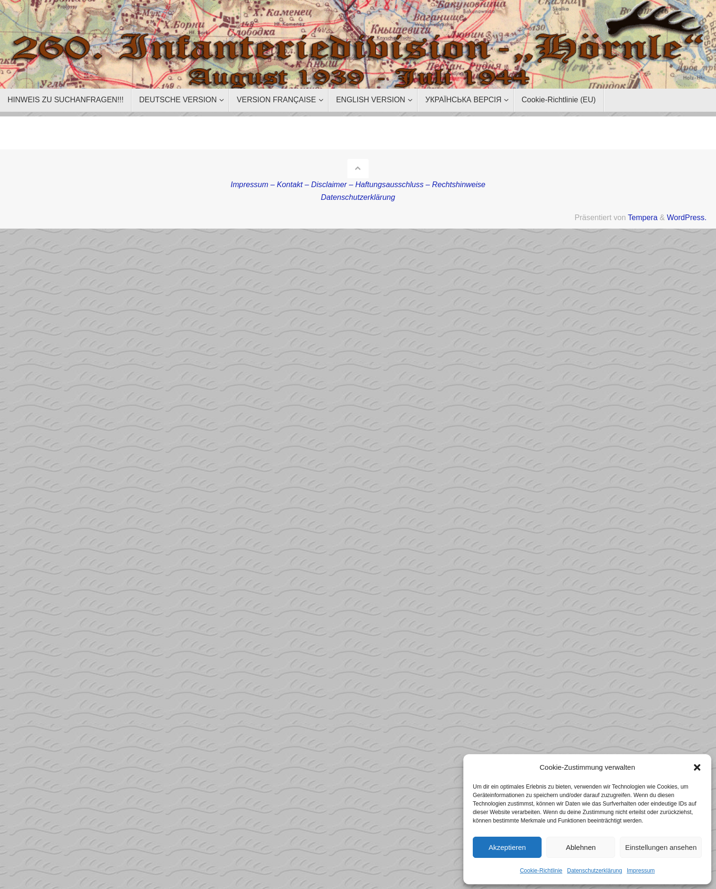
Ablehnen (580, 847)
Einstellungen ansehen (661, 847)
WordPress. (687, 217)
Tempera (643, 217)
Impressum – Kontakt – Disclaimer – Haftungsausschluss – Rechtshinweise (358, 184)
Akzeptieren (507, 847)
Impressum (641, 870)
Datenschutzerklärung (594, 870)
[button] (697, 767)
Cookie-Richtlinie (541, 870)
